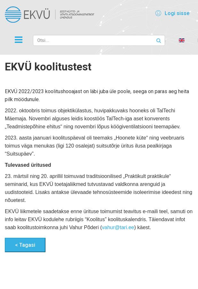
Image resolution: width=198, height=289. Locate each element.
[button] (171, 13)
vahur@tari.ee (118, 227)
